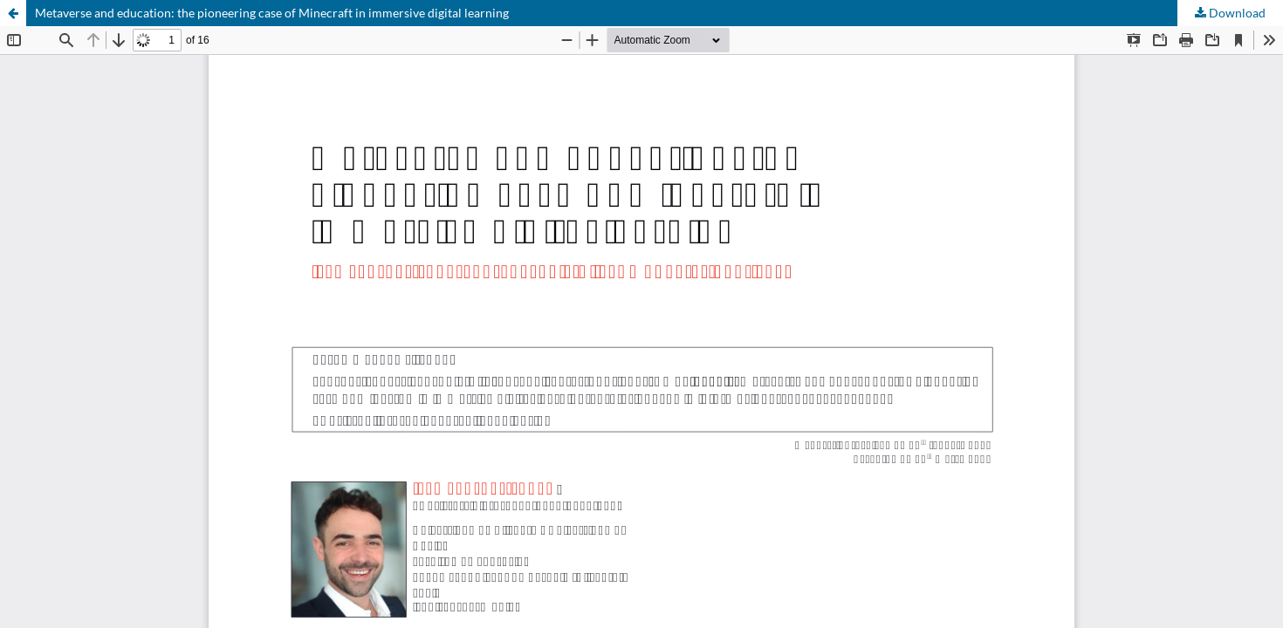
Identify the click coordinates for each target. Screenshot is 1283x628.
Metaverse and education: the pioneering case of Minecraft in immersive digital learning (272, 12)
